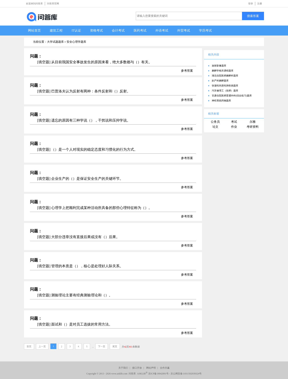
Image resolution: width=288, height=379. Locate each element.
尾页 (114, 346)
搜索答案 (253, 16)
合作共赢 (165, 367)
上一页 (42, 346)
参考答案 (187, 70)
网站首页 (34, 30)
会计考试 (118, 30)
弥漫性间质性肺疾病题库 (225, 85)
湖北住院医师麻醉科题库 (225, 75)
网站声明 (151, 367)
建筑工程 (56, 30)
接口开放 (137, 367)
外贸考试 (183, 30)
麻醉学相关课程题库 (222, 70)
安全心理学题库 (76, 41)
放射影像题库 (219, 65)
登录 (250, 3)
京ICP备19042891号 (158, 373)
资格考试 (96, 30)
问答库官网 (53, 3)
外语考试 (161, 30)
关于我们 (123, 367)
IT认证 (76, 30)
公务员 (215, 121)
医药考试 (140, 30)
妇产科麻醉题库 (220, 80)
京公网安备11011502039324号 (186, 373)
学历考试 (205, 30)
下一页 (101, 346)
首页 (29, 346)
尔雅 (253, 121)
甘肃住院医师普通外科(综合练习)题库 (232, 95)
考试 (234, 121)
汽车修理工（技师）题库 (225, 90)
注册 (259, 3)
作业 (234, 126)
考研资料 (253, 126)
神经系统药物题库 (221, 100)
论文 (215, 126)
